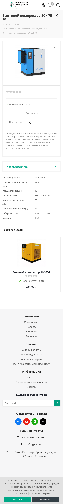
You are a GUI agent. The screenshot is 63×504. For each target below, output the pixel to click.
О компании (31, 322)
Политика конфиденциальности (31, 363)
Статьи (31, 377)
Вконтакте (18, 421)
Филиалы (31, 336)
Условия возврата (31, 359)
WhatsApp (35, 421)
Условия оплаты (31, 349)
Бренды (31, 386)
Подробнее (45, 499)
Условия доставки (31, 354)
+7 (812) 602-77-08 (33, 437)
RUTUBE (43, 421)
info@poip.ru (34, 444)
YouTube (26, 421)
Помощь (31, 344)
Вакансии (31, 331)
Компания (31, 316)
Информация (31, 371)
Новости (31, 326)
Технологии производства (31, 382)
